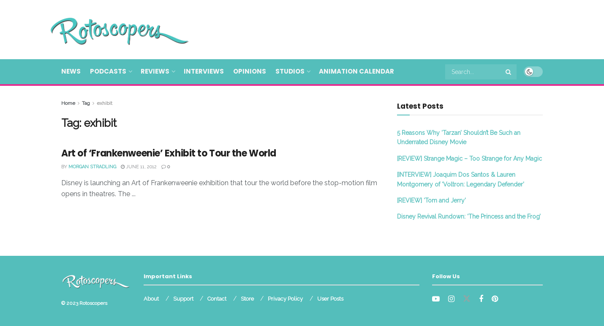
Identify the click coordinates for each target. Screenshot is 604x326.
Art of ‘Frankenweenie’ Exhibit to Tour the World (168, 153)
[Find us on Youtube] (436, 299)
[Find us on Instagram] (451, 299)
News (71, 71)
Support (183, 299)
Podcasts (108, 71)
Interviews (204, 71)
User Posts (330, 299)
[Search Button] (509, 71)
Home (68, 103)
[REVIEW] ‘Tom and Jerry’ (431, 200)
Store (247, 299)
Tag (86, 103)
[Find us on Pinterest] (495, 299)
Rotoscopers (93, 303)
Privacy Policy (285, 299)
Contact (216, 299)
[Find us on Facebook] (481, 299)
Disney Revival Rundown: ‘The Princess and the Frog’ (469, 216)
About (151, 299)
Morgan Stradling (92, 167)
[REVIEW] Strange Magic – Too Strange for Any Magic (469, 158)
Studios (290, 71)
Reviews (155, 71)
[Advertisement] (389, 28)
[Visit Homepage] (107, 30)
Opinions (249, 71)
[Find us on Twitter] (467, 299)
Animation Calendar (356, 71)
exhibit (104, 103)
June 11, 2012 (139, 167)
